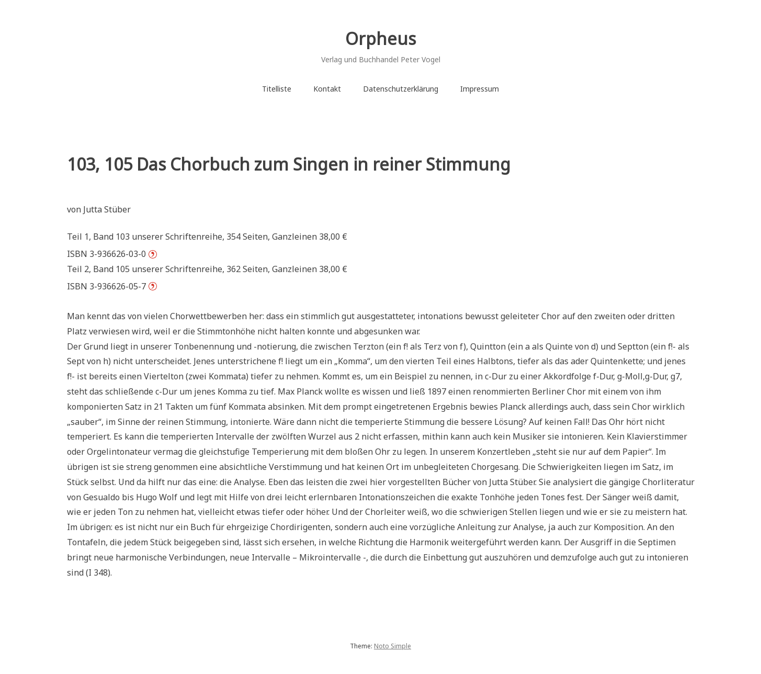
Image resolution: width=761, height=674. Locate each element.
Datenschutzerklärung (400, 89)
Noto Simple (392, 646)
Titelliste (276, 89)
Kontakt (327, 89)
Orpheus (380, 38)
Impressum (479, 89)
